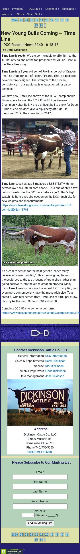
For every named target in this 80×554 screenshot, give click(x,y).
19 (51, 20)
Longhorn (51, 8)
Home (5, 8)
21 (41, 20)
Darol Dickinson (55, 361)
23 (31, 20)
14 (41, 25)
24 (26, 20)
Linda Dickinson (55, 371)
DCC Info (34, 8)
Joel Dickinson (54, 376)
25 (21, 20)
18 (56, 20)
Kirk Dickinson (54, 366)
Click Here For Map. (40, 452)
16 (67, 20)
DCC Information (56, 356)
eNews (19, 14)
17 (61, 20)
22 (36, 20)
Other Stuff (33, 14)
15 (36, 25)
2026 (14, 20)
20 (46, 20)
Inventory (17, 8)
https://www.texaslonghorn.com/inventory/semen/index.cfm (41, 313)
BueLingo (68, 8)
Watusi (6, 14)
